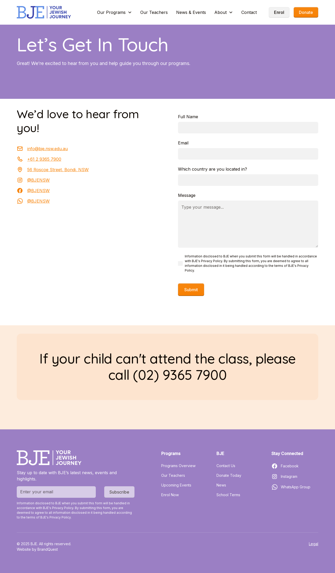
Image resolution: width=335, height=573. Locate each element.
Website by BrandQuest (37, 549)
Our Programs (111, 12)
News (221, 485)
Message (187, 195)
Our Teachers (154, 12)
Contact (249, 12)
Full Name (188, 116)
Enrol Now (170, 495)
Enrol (279, 12)
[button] (114, 12)
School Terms (228, 495)
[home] (44, 12)
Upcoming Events (176, 485)
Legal (313, 544)
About (220, 12)
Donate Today (228, 475)
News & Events (191, 12)
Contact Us (225, 465)
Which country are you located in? (212, 169)
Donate (306, 12)
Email (183, 142)
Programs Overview (178, 465)
